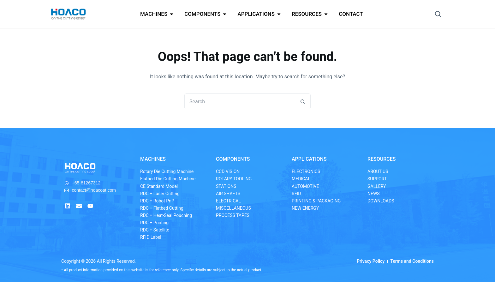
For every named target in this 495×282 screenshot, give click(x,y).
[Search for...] (239, 101)
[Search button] (303, 101)
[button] (438, 14)
